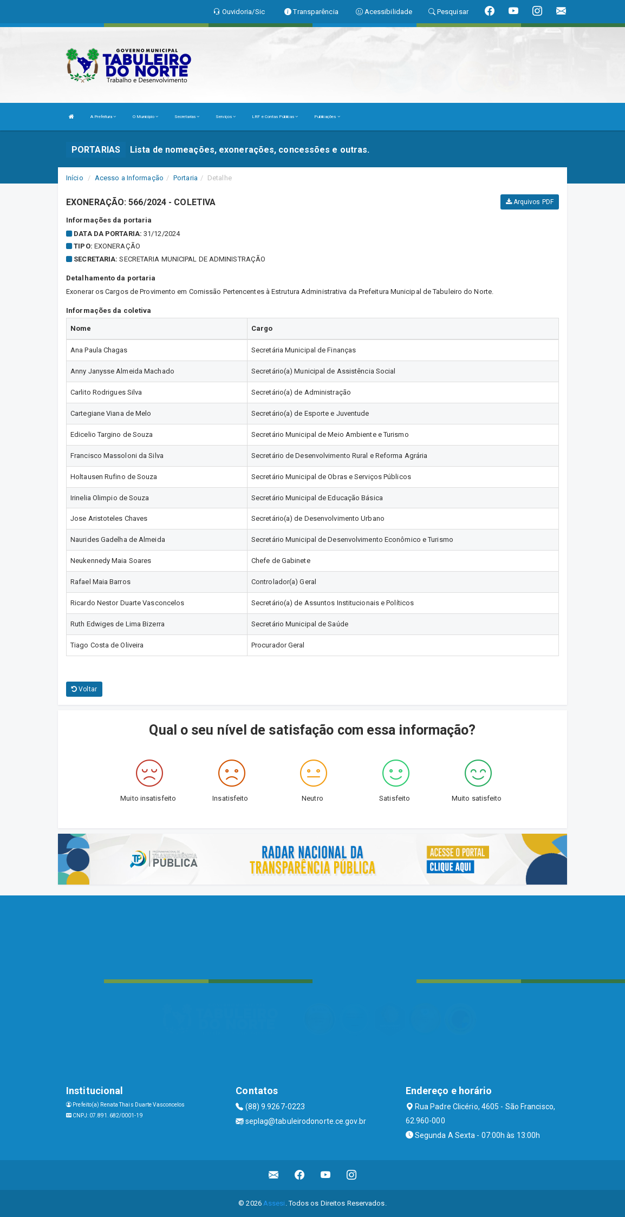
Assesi (274, 1203)
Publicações (327, 116)
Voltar (84, 689)
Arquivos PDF (530, 202)
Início (74, 178)
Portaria (185, 178)
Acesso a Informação (129, 178)
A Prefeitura (103, 116)
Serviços (226, 116)
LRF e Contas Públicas (275, 116)
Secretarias (186, 116)
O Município (145, 116)
